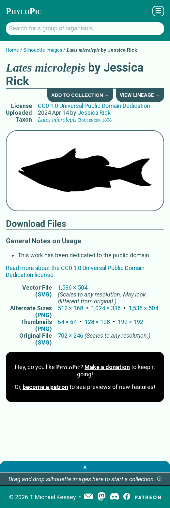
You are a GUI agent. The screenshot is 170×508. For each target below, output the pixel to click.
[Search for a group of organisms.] (85, 28)
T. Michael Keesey (52, 497)
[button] (159, 479)
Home (12, 50)
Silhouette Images (42, 50)
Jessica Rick (94, 112)
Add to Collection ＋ (80, 95)
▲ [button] (85, 466)
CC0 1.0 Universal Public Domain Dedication (94, 105)
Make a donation (107, 367)
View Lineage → (140, 95)
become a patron (45, 386)
